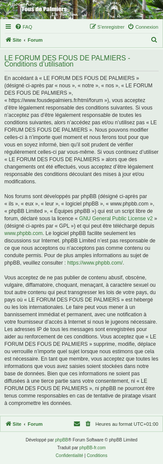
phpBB (61, 439)
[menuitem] (23, 27)
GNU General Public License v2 (116, 218)
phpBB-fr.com (93, 447)
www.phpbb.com (23, 233)
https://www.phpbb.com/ (95, 263)
